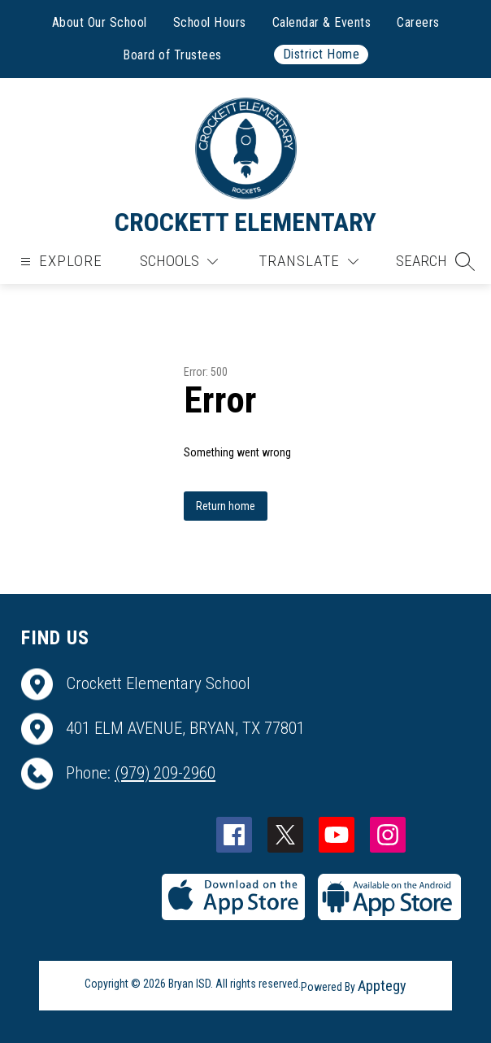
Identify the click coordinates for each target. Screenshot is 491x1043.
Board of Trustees (172, 55)
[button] (435, 261)
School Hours (209, 22)
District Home (321, 54)
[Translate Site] (308, 261)
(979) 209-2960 (165, 773)
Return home (225, 506)
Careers (418, 22)
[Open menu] (59, 261)
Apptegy (382, 985)
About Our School (99, 22)
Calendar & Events (322, 22)
